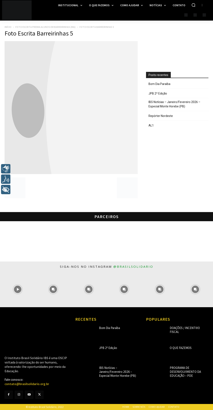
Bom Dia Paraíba (159, 84)
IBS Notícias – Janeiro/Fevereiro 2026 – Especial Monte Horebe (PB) (174, 104)
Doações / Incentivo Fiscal (186, 327)
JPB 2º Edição (158, 93)
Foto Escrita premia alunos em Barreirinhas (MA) (45, 26)
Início (8, 26)
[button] (193, 5)
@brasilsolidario (133, 266)
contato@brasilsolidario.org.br (27, 384)
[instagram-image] (18, 289)
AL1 (151, 125)
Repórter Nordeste (161, 116)
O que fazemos (179, 347)
